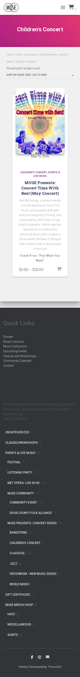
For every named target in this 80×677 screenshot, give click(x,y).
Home (9, 54)
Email (47, 657)
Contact (8, 365)
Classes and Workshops (19, 356)
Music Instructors (15, 346)
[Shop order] (40, 76)
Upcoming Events (15, 351)
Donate (8, 336)
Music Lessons (13, 341)
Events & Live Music (26, 54)
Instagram (39, 657)
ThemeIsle (54, 666)
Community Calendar (17, 360)
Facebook (32, 657)
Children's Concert (33, 172)
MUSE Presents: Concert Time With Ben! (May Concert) (40, 188)
